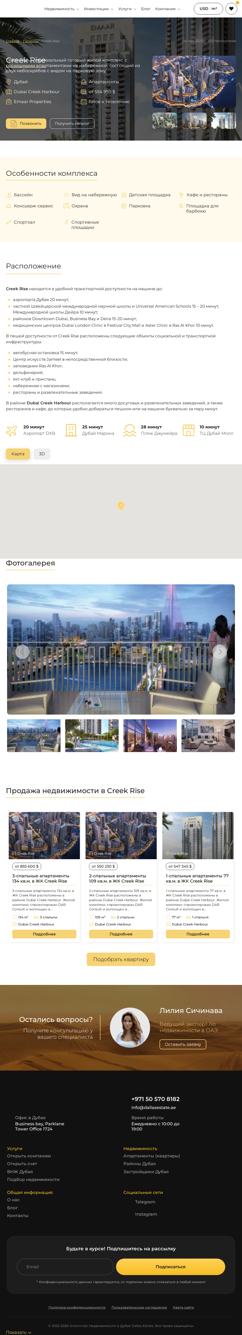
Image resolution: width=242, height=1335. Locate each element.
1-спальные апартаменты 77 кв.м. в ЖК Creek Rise (197, 878)
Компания (167, 9)
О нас (13, 1199)
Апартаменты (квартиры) (151, 1156)
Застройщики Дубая (146, 1171)
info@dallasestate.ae (149, 1108)
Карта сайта (183, 1308)
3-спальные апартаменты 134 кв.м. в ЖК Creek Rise (40, 878)
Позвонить (30, 123)
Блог (146, 9)
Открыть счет (22, 1163)
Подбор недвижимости (33, 1179)
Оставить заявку (183, 1044)
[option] (121, 649)
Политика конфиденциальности (77, 1308)
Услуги (127, 9)
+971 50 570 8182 (151, 1099)
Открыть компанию (29, 1156)
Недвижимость (61, 9)
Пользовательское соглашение (139, 1308)
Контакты (18, 1215)
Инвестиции (98, 9)
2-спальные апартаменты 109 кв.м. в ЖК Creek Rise (117, 878)
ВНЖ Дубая (20, 1171)
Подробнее (44, 934)
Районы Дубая (139, 1163)
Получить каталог (72, 123)
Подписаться (171, 1266)
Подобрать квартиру (121, 959)
